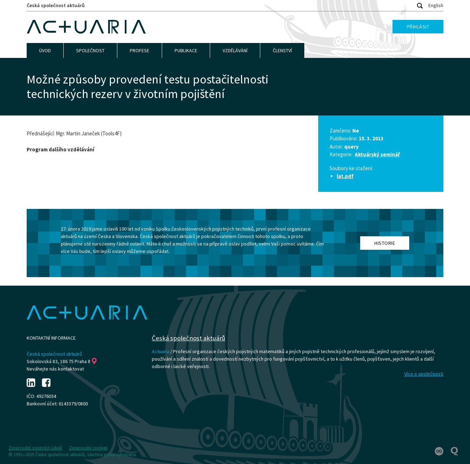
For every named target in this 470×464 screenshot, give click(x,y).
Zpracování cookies (88, 448)
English (435, 5)
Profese (139, 50)
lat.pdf (345, 176)
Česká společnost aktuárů (56, 5)
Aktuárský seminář (377, 154)
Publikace (186, 50)
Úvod (45, 50)
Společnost (90, 50)
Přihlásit (418, 26)
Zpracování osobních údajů (35, 448)
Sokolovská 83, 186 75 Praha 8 (62, 361)
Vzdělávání (235, 50)
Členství (282, 50)
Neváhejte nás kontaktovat (55, 369)
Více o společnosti (423, 374)
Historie (384, 243)
